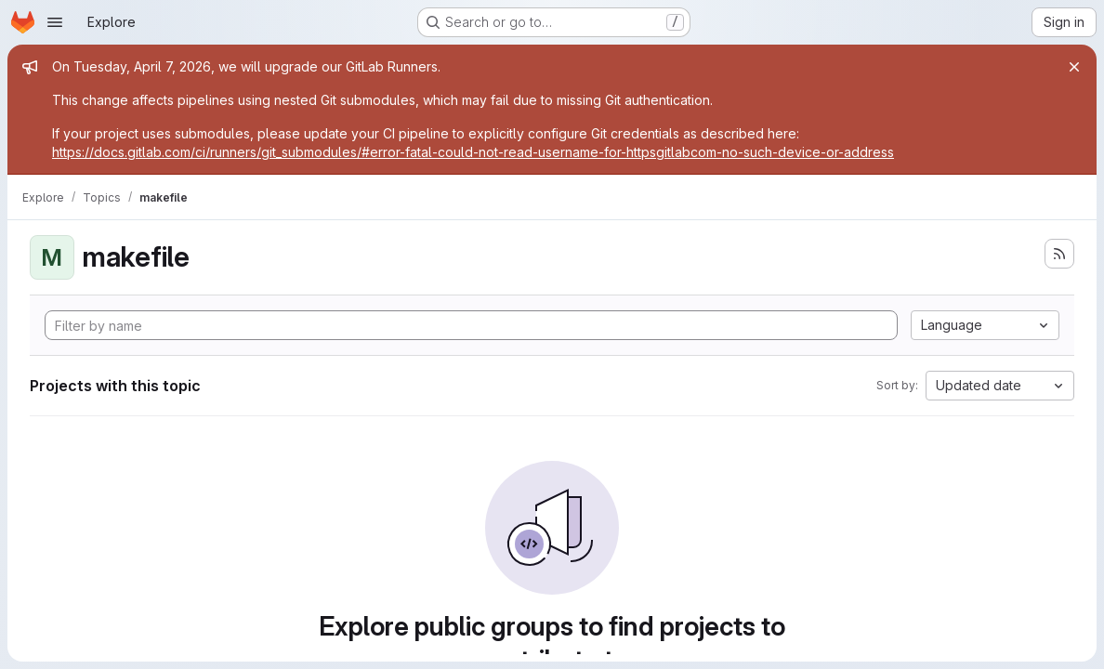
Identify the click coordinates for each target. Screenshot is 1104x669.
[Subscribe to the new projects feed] (1059, 254)
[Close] (1074, 67)
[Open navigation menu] (55, 22)
